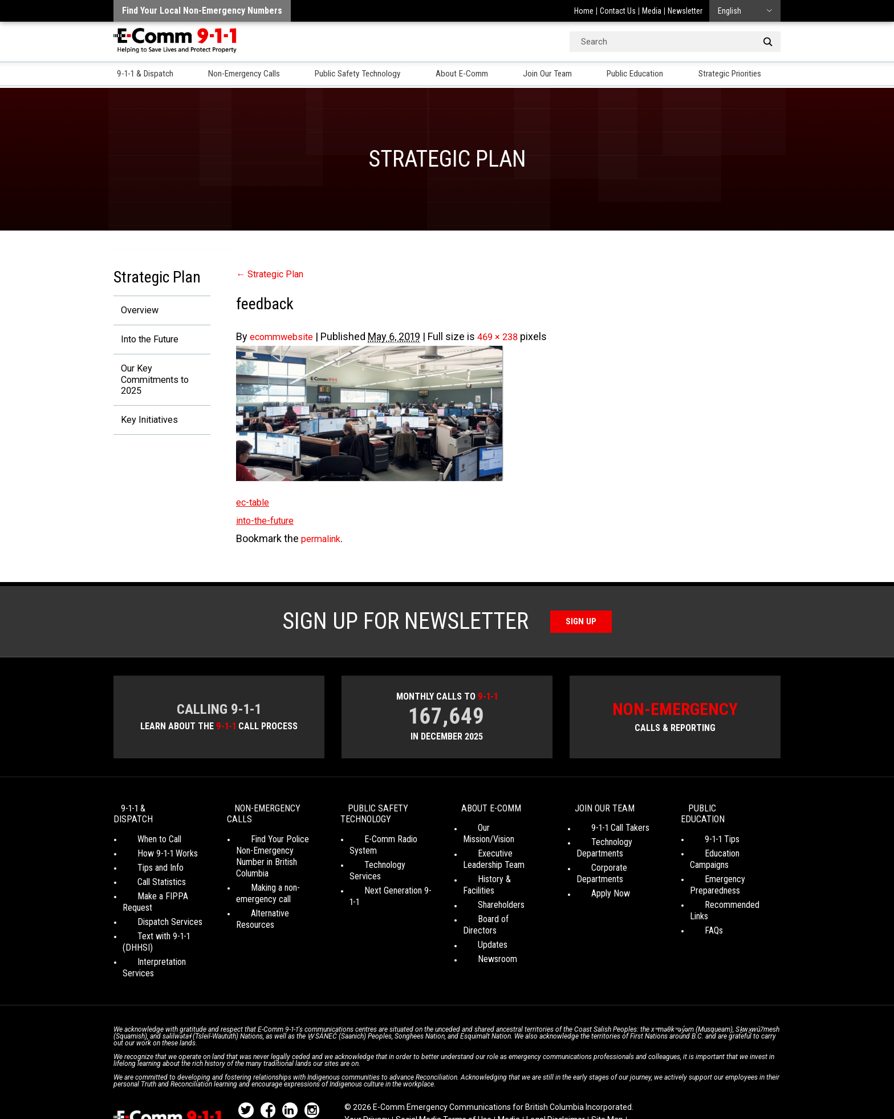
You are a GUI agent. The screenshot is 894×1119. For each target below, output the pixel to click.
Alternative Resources (275, 905)
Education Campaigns (728, 846)
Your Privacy (366, 1079)
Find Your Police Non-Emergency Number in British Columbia (275, 854)
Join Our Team (557, 74)
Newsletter (685, 10)
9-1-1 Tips (707, 831)
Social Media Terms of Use (443, 1079)
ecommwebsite (286, 336)
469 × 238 (508, 336)
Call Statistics (147, 874)
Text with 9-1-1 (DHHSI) (165, 917)
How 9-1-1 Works (153, 846)
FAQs (699, 900)
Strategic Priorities (745, 74)
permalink (323, 538)
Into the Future (146, 341)
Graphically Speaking (489, 1089)
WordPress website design (392, 1089)
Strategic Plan (273, 274)
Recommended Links (727, 885)
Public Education (646, 74)
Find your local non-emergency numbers (202, 10)
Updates (478, 914)
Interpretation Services (164, 931)
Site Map (607, 1079)
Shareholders (486, 885)
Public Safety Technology (365, 74)
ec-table (254, 502)
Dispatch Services (155, 903)
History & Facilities (496, 871)
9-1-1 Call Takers (605, 831)
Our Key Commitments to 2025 (152, 383)
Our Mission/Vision (496, 831)
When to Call (144, 831)
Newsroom (482, 928)
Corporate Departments (618, 871)
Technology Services (387, 856)
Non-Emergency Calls (246, 74)
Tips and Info (146, 860)
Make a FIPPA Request (164, 888)
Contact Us (618, 10)
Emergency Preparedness (715, 866)
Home (584, 10)
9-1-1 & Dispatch (144, 74)
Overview (134, 311)
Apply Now (595, 885)
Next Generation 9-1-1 (388, 871)
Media (651, 10)
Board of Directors (496, 900)
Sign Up (581, 621)
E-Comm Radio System (391, 842)
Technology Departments (599, 852)
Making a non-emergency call (263, 885)
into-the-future (269, 520)
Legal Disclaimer (555, 1079)
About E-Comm (471, 74)
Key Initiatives (145, 427)
